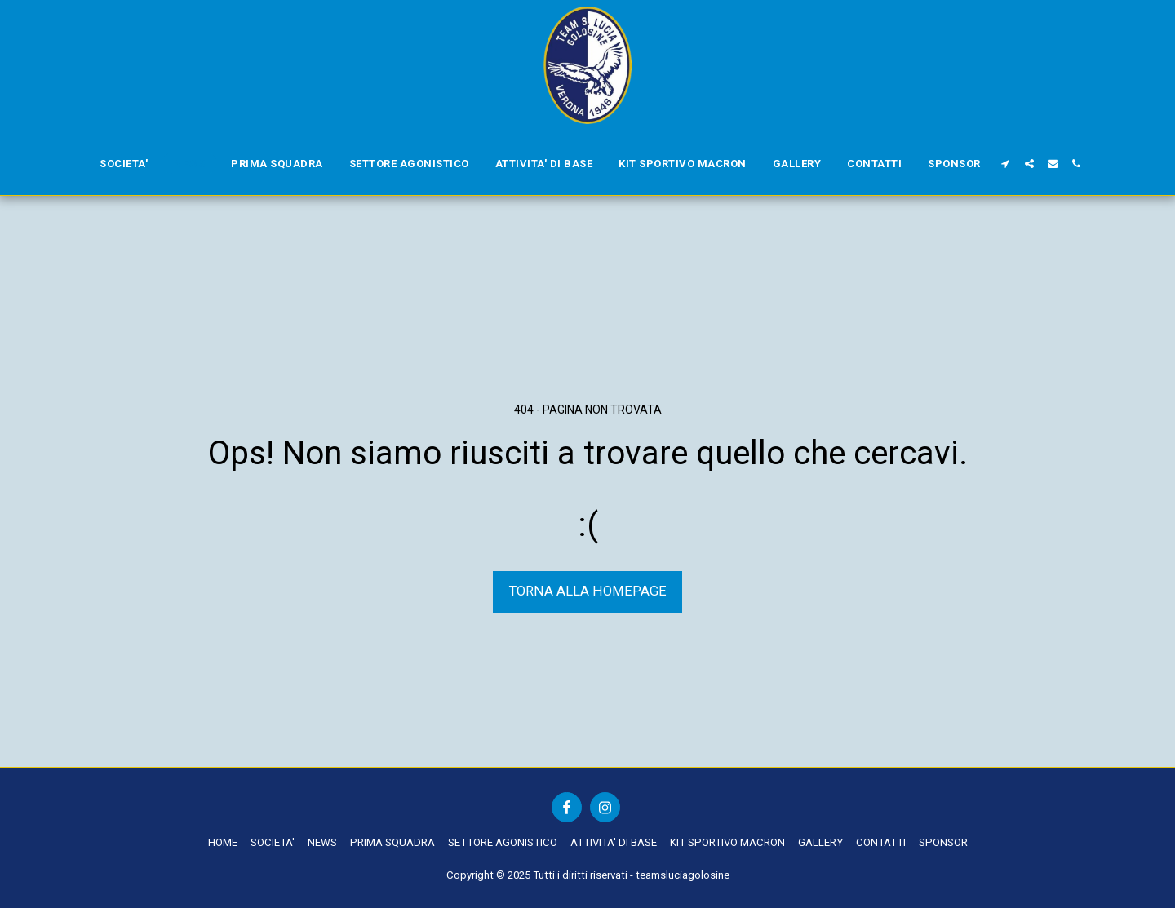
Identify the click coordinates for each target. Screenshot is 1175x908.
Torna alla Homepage (588, 591)
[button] (1006, 163)
